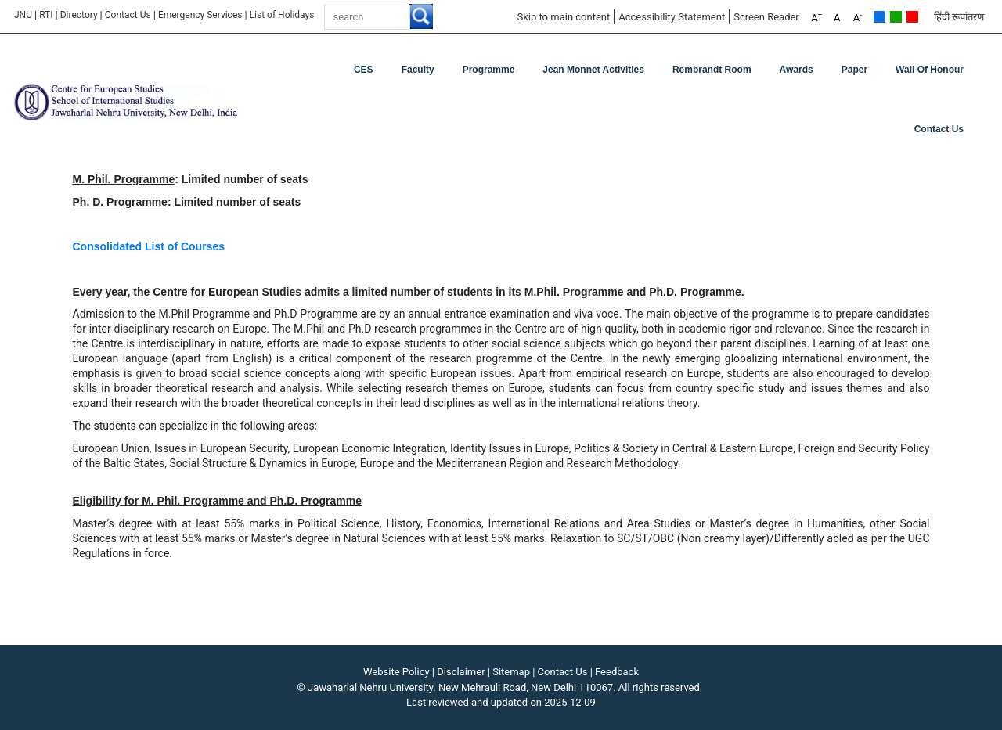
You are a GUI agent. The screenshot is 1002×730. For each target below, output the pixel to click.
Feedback (617, 672)
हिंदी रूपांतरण (959, 17)
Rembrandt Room (712, 69)
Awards (796, 69)
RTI (45, 14)
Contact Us (128, 14)
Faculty (418, 69)
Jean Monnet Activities (593, 69)
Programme (489, 69)
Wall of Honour (930, 69)
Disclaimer (461, 672)
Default (879, 17)
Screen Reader (766, 17)
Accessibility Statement (671, 17)
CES (363, 69)
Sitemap (511, 672)
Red (912, 17)
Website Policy (396, 672)
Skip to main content (563, 17)
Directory (79, 14)
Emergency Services (200, 14)
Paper (854, 69)
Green (896, 17)
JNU (23, 14)
